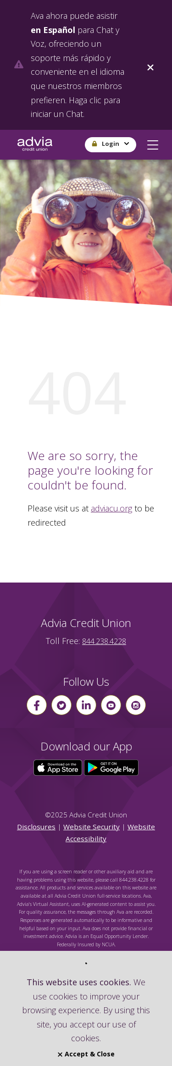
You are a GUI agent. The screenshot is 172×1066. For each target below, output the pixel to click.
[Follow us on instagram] (136, 705)
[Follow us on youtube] (111, 705)
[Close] (150, 64)
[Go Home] (35, 145)
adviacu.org (111, 508)
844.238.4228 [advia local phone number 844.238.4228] (104, 641)
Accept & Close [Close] (86, 1053)
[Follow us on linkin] (86, 705)
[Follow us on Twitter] (61, 705)
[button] (152, 143)
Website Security (91, 826)
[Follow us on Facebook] (37, 705)
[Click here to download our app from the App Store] (58, 767)
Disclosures (36, 826)
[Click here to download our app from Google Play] (111, 767)
